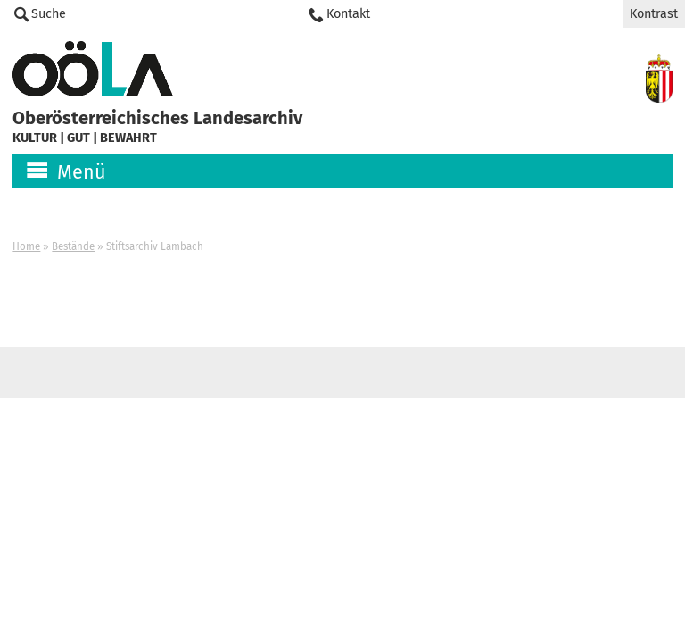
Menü (81, 172)
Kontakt (348, 13)
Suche (48, 13)
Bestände (73, 246)
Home (26, 246)
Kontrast (654, 13)
